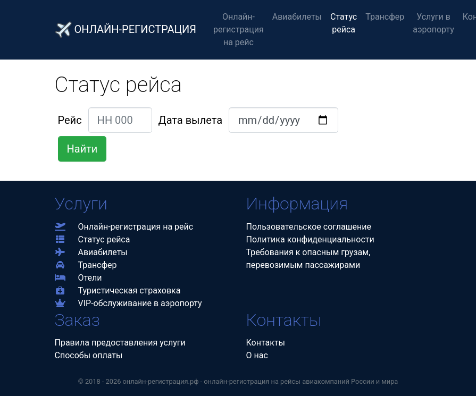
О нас (257, 355)
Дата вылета (190, 120)
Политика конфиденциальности (310, 239)
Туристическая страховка (118, 290)
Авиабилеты (297, 17)
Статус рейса (343, 23)
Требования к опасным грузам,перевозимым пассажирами (308, 258)
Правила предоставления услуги (120, 343)
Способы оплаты (89, 355)
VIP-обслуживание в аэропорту (128, 303)
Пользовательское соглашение (309, 227)
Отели (78, 278)
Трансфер (384, 17)
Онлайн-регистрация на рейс (238, 29)
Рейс (70, 120)
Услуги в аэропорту (433, 23)
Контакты (265, 343)
